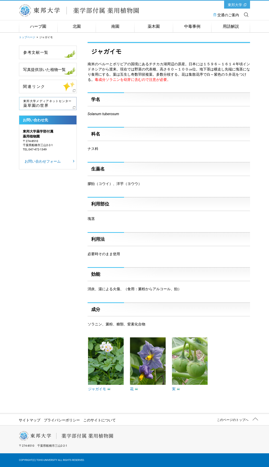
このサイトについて (99, 420)
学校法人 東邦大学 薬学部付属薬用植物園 (79, 11)
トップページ (27, 37)
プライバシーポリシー (62, 420)
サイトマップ (29, 420)
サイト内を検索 (246, 14)
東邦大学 (235, 5)
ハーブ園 (38, 26)
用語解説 (231, 26)
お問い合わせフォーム (43, 161)
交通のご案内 (228, 15)
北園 (77, 26)
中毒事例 (192, 26)
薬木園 (154, 26)
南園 (115, 26)
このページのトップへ (232, 420)
